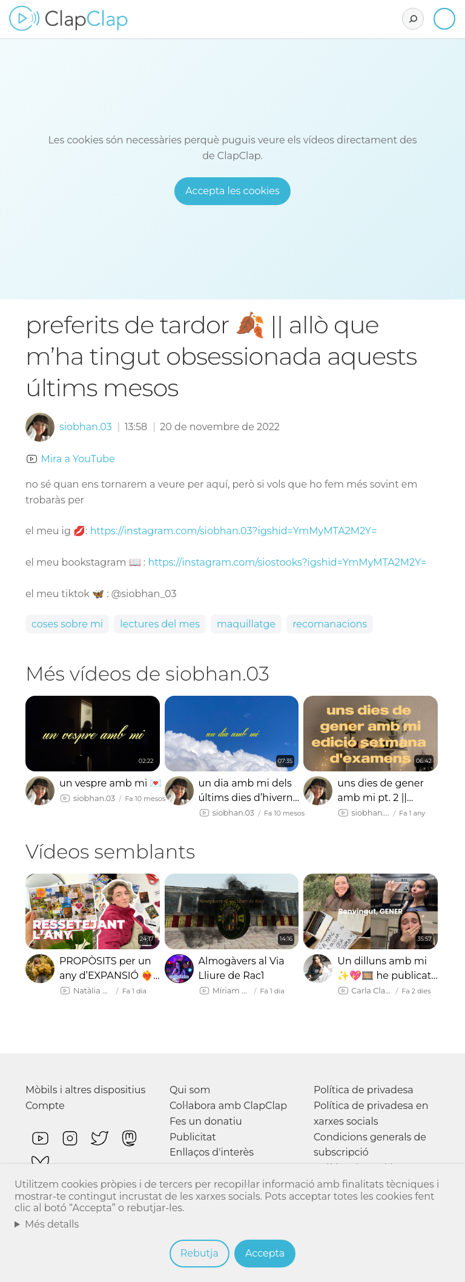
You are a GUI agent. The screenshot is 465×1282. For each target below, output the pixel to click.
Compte (45, 1105)
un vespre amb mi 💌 (110, 783)
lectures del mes (160, 624)
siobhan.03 (85, 427)
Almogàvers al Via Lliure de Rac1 (242, 968)
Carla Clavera (371, 990)
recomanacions (329, 624)
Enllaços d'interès (212, 1152)
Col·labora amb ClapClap (228, 1105)
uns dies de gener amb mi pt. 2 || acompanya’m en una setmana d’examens (380, 791)
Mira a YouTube (77, 459)
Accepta (265, 1253)
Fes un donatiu (206, 1121)
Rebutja (199, 1253)
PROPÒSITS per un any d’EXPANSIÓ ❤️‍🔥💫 (106, 969)
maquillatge (246, 624)
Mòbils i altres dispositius (85, 1090)
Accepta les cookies (232, 191)
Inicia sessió (444, 19)
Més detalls (52, 1224)
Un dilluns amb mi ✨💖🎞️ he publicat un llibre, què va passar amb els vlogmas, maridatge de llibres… (385, 969)
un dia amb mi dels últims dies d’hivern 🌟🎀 (246, 791)
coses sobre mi (67, 624)
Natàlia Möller (93, 990)
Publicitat (193, 1137)
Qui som (190, 1090)
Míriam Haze (232, 990)
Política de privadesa (364, 1090)
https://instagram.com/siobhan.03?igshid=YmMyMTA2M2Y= (233, 531)
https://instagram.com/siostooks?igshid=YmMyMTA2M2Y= (287, 562)
